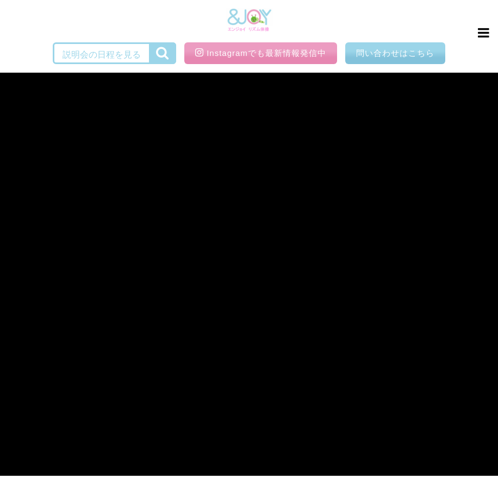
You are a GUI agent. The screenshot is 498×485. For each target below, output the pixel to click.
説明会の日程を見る (102, 54)
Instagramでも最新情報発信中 (260, 53)
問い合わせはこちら (395, 53)
